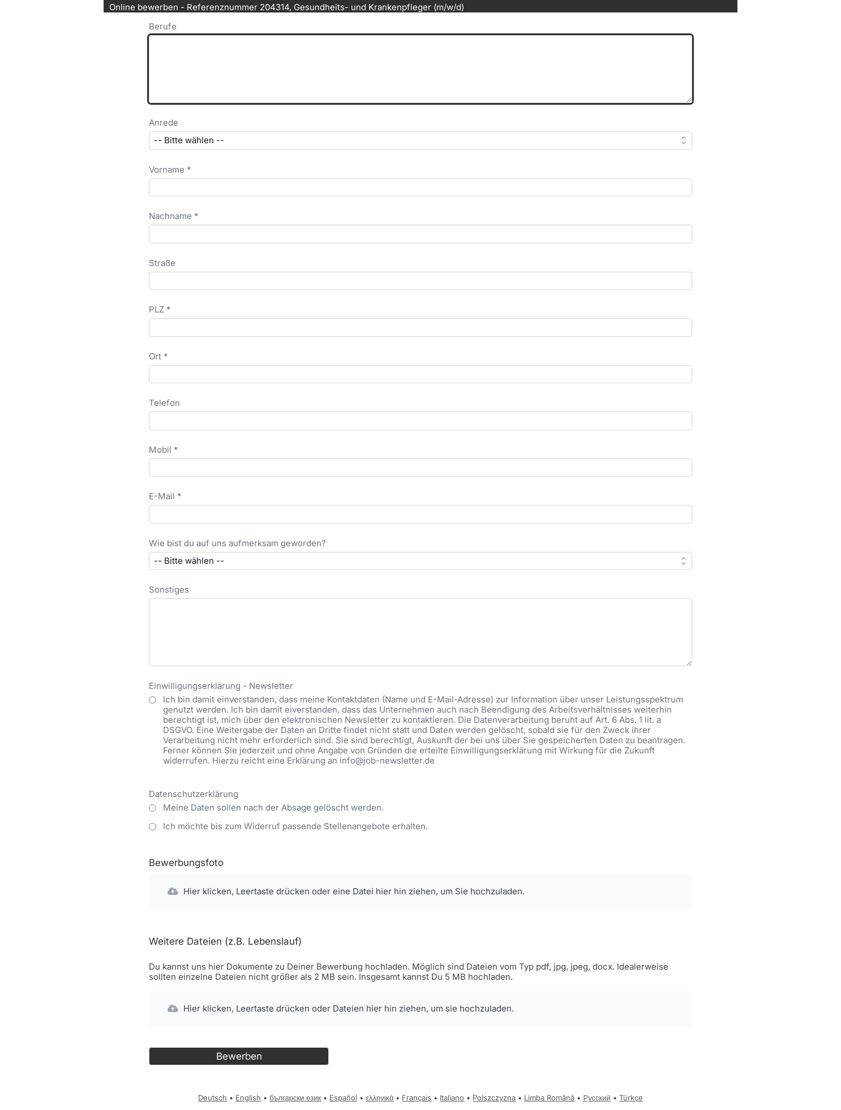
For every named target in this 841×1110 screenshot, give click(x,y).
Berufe (163, 26)
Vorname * (170, 169)
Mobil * (163, 449)
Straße (162, 263)
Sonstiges (169, 589)
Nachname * (174, 216)
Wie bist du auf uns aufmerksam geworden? (237, 543)
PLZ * (160, 309)
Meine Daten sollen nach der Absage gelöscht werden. (273, 808)
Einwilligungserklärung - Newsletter (221, 685)
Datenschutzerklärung (193, 793)
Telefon (164, 402)
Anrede (163, 122)
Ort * (158, 356)
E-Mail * (165, 496)
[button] (420, 892)
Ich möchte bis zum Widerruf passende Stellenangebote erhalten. (295, 826)
